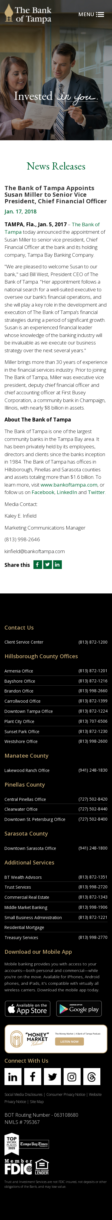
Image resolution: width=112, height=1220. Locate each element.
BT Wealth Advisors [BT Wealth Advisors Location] (23, 877)
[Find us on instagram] (72, 1076)
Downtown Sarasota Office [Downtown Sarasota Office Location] (30, 848)
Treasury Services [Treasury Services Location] (21, 937)
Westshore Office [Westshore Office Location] (21, 741)
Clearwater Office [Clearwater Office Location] (21, 809)
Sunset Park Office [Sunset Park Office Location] (21, 731)
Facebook (43, 492)
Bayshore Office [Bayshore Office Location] (19, 681)
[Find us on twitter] (52, 1076)
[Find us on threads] (91, 1076)
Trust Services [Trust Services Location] (17, 887)
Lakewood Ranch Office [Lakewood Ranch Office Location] (27, 770)
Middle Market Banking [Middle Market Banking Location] (25, 907)
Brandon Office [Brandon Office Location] (18, 691)
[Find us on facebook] (32, 1076)
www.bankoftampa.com (69, 484)
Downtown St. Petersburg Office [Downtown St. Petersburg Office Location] (34, 819)
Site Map (37, 1101)
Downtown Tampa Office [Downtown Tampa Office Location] (28, 711)
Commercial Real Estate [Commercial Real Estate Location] (26, 897)
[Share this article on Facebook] (37, 564)
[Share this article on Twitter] (48, 564)
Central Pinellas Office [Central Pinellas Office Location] (25, 799)
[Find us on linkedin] (13, 1076)
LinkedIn (67, 492)
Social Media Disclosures (23, 1094)
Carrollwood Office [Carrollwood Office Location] (22, 701)
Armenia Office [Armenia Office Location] (18, 671)
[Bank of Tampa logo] (28, 7)
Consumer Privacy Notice (65, 1094)
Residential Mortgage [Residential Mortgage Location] (24, 927)
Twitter (96, 492)
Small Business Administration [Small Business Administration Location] (33, 917)
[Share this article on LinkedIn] (57, 564)
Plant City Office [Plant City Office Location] (19, 721)
